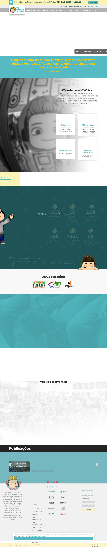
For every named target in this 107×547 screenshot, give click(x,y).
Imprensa (70, 10)
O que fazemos (48, 10)
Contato (95, 10)
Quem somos (26, 10)
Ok (54, 539)
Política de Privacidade (39, 536)
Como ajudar (85, 10)
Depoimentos (60, 10)
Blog (76, 10)
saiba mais (93, 2)
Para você (36, 10)
